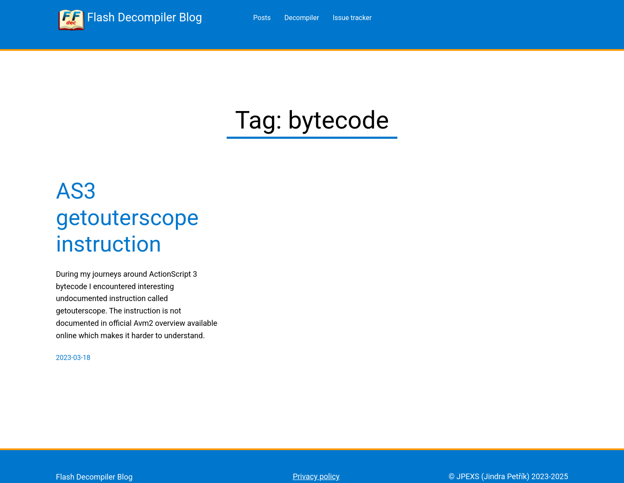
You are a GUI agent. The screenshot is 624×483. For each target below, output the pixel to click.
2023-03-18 (73, 358)
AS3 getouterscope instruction (127, 218)
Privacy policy (316, 476)
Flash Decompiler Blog (144, 17)
